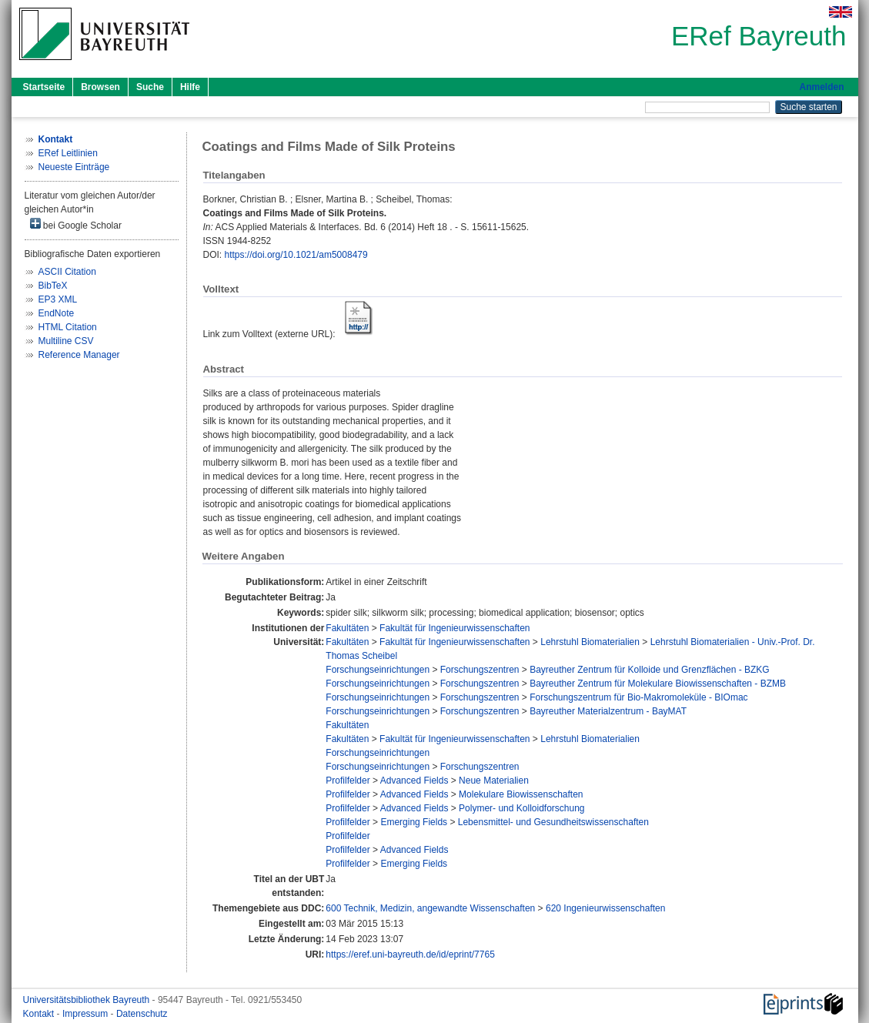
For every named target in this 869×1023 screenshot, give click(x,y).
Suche (150, 87)
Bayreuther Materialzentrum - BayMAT (608, 711)
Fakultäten (347, 628)
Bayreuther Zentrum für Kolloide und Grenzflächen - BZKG (649, 669)
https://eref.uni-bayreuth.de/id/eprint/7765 (410, 954)
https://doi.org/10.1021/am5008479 (296, 254)
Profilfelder (347, 780)
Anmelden (821, 87)
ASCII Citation (67, 271)
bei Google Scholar (76, 224)
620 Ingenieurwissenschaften (605, 908)
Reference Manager (79, 354)
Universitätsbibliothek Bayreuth (87, 1000)
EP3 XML (58, 299)
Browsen (100, 87)
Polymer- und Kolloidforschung (521, 808)
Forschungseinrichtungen (377, 669)
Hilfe (190, 87)
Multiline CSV (66, 341)
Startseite (44, 87)
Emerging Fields (413, 822)
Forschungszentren (480, 669)
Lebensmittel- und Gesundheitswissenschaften (553, 822)
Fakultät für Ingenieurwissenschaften (454, 628)
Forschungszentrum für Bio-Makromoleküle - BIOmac (638, 697)
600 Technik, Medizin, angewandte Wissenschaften (430, 908)
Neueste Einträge (74, 167)
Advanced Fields (414, 780)
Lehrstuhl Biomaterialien (590, 642)
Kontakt (40, 1013)
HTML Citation (67, 327)
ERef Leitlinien (68, 153)
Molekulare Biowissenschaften (521, 794)
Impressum (86, 1013)
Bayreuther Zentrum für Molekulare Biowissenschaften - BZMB (658, 683)
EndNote (56, 313)
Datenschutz (142, 1013)
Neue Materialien (494, 780)
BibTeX (53, 285)
